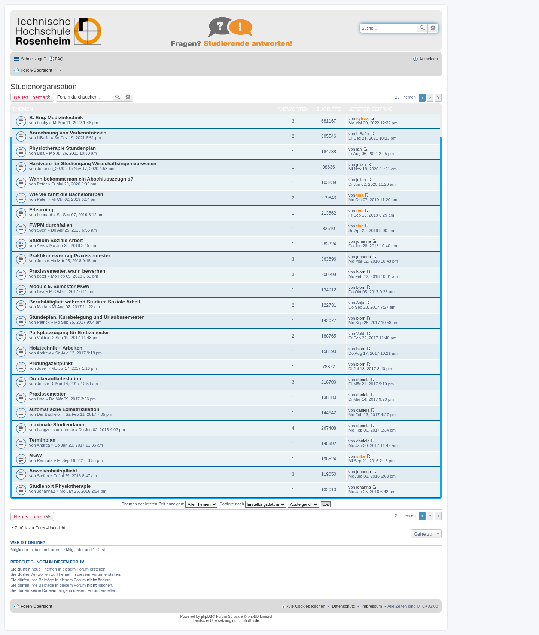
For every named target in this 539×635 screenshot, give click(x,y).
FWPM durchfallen (50, 225)
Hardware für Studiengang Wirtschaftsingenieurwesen (92, 163)
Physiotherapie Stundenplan (62, 148)
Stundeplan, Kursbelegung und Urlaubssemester (86, 317)
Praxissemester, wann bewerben (67, 271)
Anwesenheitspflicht (53, 471)
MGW (35, 455)
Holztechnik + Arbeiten (55, 348)
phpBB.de (251, 621)
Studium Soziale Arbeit (56, 240)
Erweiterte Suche (433, 28)
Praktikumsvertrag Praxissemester (69, 255)
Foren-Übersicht (36, 70)
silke (360, 456)
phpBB (206, 616)
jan (359, 149)
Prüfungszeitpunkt (51, 363)
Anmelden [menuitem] (428, 59)
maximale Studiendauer (57, 424)
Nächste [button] (438, 98)
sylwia (362, 118)
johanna (363, 241)
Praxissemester (47, 394)
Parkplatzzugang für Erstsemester (69, 332)
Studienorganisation (43, 86)
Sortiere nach (252, 504)
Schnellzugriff (33, 59)
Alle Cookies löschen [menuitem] (306, 606)
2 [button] (430, 98)
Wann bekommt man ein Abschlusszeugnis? (81, 179)
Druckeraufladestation (55, 378)
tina (360, 195)
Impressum (372, 606)
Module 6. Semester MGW (59, 286)
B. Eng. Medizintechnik (56, 117)
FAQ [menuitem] (59, 59)
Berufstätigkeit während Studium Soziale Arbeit (84, 302)
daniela (362, 379)
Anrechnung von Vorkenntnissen (67, 133)
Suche (422, 28)
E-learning (41, 209)
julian (361, 164)
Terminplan (42, 440)
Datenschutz (343, 606)
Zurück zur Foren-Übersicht (40, 528)
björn (360, 272)
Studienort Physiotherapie (60, 486)
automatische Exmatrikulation (64, 409)
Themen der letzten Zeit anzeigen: (169, 504)
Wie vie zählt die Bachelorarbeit (66, 194)
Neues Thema (29, 97)
